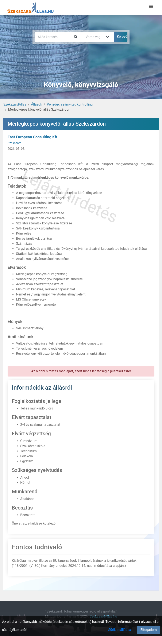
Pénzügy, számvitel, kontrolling (70, 104)
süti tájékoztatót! (14, 630)
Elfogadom (148, 630)
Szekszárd (15, 143)
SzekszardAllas (14, 104)
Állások (36, 104)
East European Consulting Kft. (33, 137)
